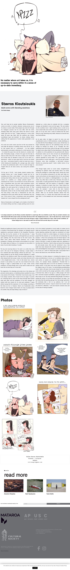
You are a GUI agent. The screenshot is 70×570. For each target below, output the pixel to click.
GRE (67, 4)
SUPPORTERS (40, 519)
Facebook (30, 458)
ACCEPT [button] (35, 567)
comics (7, 470)
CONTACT (64, 4)
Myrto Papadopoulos (30, 494)
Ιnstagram (38, 458)
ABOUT (54, 4)
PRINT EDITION (58, 4)
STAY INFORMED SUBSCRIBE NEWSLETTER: (9, 503)
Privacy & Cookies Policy (61, 565)
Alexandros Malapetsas (9, 494)
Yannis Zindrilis (49, 494)
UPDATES (61, 4)
